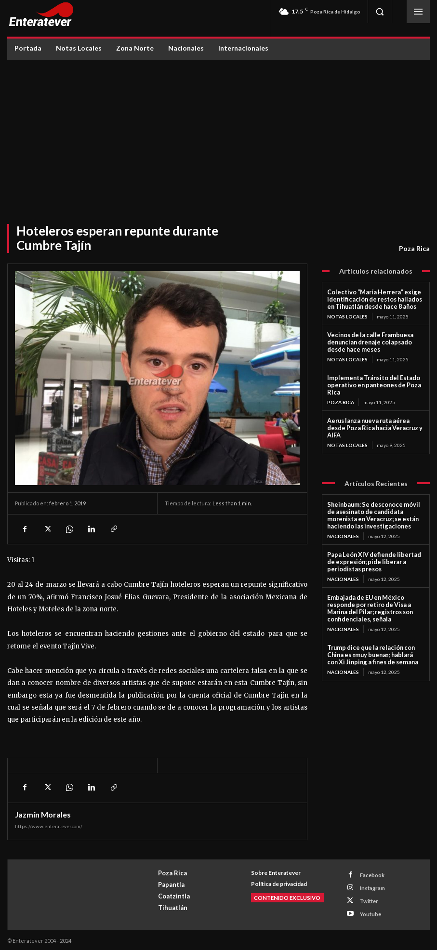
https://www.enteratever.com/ (48, 826)
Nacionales (343, 523)
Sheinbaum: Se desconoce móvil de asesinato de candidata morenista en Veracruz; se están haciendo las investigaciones (375, 502)
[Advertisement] (218, 132)
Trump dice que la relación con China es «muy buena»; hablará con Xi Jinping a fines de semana (375, 631)
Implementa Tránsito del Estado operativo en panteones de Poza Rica (370, 382)
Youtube (369, 913)
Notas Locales (347, 315)
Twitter (368, 900)
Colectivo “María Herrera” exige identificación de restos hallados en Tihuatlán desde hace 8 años (374, 299)
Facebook (371, 875)
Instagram (371, 887)
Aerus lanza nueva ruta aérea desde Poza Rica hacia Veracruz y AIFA (373, 421)
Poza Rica (414, 248)
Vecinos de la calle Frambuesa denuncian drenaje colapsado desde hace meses (374, 340)
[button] (379, 11)
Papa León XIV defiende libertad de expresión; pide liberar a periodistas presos (374, 548)
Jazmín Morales (43, 814)
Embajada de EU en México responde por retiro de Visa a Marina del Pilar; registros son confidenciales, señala (375, 590)
